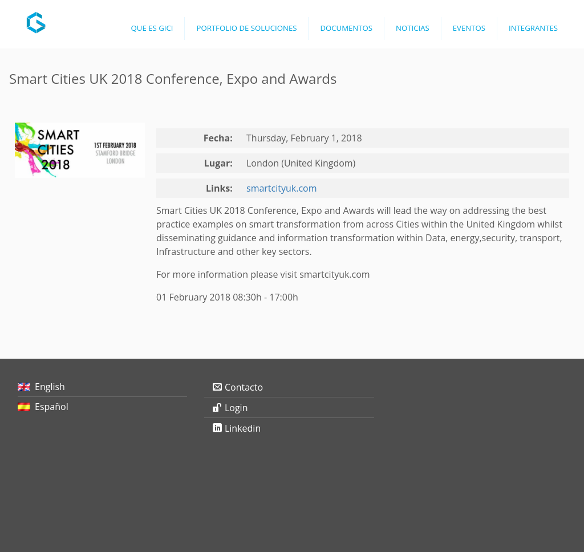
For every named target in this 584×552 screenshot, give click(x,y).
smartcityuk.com (281, 188)
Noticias (412, 28)
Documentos (346, 28)
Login (236, 407)
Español (51, 406)
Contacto (244, 387)
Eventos (469, 28)
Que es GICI (152, 28)
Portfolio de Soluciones (246, 28)
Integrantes (533, 28)
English (50, 386)
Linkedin (243, 428)
